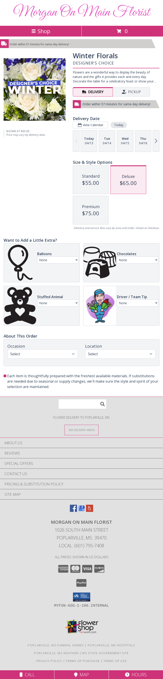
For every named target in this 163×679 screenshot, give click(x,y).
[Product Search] (82, 404)
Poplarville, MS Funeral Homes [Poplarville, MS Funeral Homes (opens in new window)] (56, 645)
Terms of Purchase (83, 661)
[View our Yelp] (89, 510)
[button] (81, 597)
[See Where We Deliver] (81, 430)
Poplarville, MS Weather (56, 653)
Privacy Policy (49, 661)
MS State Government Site (105, 653)
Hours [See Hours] (136, 675)
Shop (40, 31)
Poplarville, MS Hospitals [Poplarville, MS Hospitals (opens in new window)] (111, 645)
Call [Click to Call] (27, 675)
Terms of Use (115, 661)
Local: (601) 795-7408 (81, 546)
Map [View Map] (81, 675)
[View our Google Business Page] (81, 510)
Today (118, 125)
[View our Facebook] (73, 510)
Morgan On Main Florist (81, 12)
